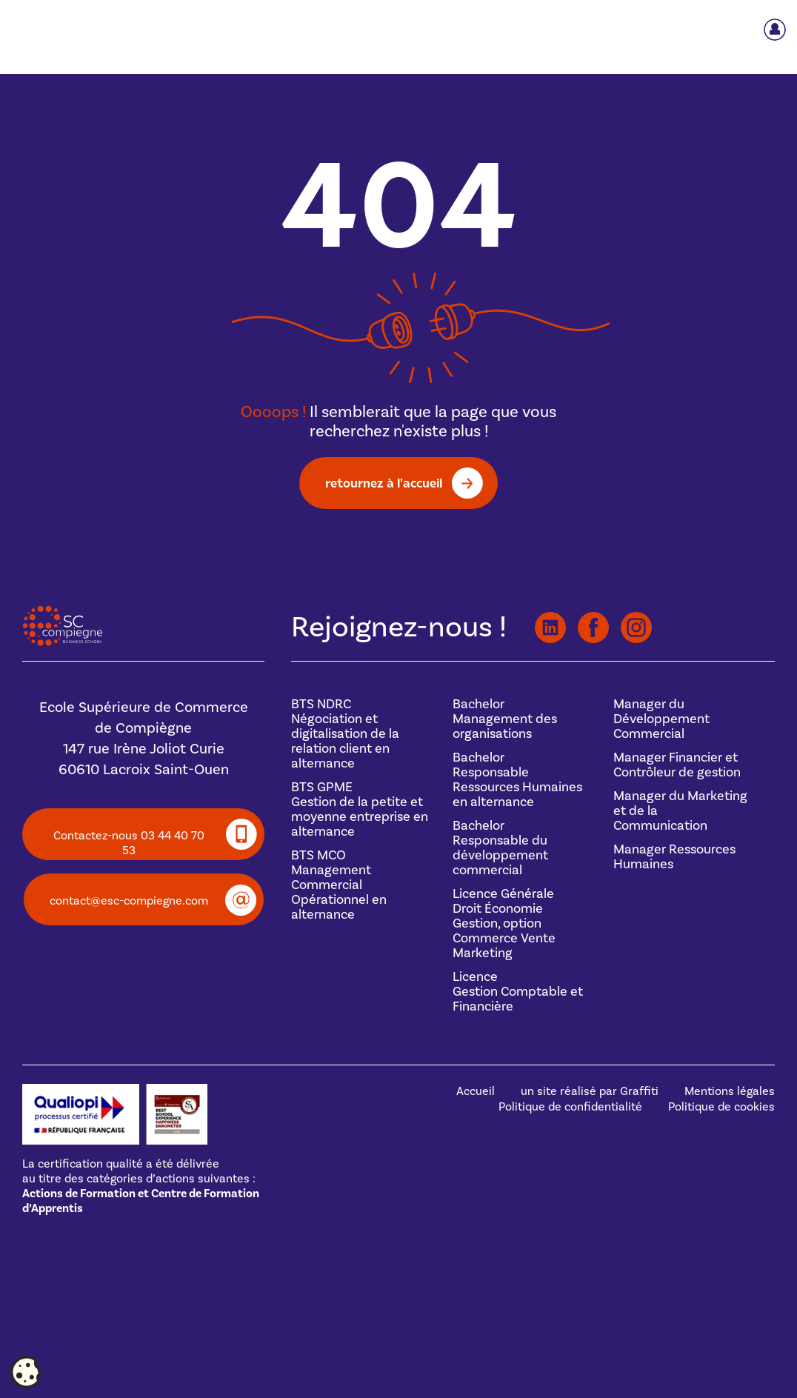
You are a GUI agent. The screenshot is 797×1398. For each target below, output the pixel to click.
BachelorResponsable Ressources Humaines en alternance (517, 779)
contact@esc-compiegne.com (129, 900)
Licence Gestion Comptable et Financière (518, 991)
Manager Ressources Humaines (674, 857)
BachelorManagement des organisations (505, 719)
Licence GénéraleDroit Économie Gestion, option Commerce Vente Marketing (504, 923)
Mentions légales (729, 1091)
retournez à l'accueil (383, 482)
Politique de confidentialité (570, 1106)
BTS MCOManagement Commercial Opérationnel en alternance (339, 885)
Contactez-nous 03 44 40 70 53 (128, 843)
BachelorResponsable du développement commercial (500, 848)
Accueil (475, 1091)
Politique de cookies (721, 1106)
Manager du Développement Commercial (661, 719)
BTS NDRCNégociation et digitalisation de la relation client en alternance (345, 734)
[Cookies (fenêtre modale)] (26, 1373)
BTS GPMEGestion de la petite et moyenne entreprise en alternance (359, 809)
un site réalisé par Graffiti (589, 1091)
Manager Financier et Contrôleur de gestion (677, 765)
